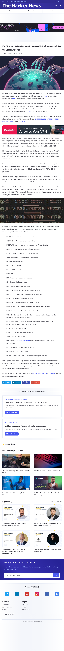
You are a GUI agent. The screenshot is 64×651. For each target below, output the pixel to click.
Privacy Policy (26, 609)
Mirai (45, 96)
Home (11, 11)
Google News (36, 373)
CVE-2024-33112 (24, 122)
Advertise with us (7, 607)
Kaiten (14, 99)
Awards (24, 607)
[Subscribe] (56, 575)
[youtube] (27, 594)
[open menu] (61, 5)
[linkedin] (17, 594)
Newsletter (32, 11)
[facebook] (47, 594)
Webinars (53, 11)
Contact (4, 609)
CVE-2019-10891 (53, 119)
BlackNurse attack (23, 341)
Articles (59, 501)
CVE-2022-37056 (8, 122)
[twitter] (7, 594)
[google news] (56, 594)
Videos (53, 501)
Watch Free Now (11, 434)
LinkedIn (53, 373)
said (29, 111)
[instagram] (37, 594)
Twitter (44, 373)
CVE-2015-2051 (40, 119)
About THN (5, 604)
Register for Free (11, 412)
